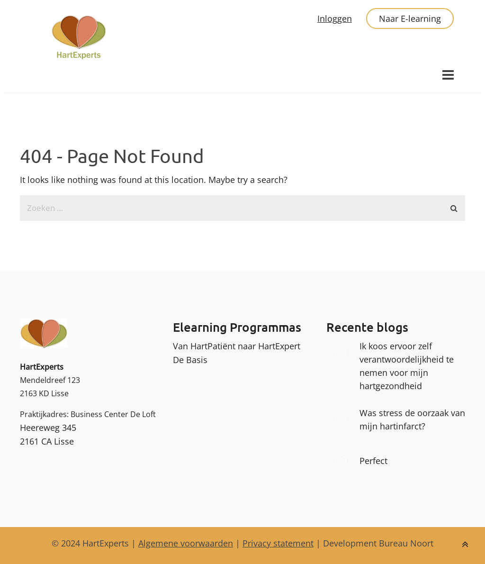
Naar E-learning (410, 18)
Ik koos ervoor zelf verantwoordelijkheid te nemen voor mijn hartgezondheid (406, 365)
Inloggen (334, 18)
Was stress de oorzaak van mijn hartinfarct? (412, 419)
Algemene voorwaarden (185, 543)
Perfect (373, 460)
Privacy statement (278, 543)
